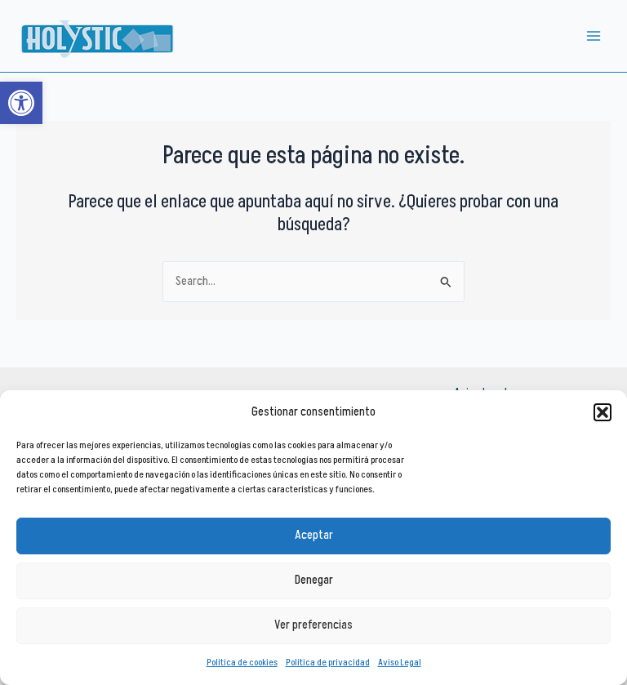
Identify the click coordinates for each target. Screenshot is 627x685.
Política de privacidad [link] (328, 662)
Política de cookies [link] (242, 662)
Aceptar (314, 535)
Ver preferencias (313, 625)
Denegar (314, 580)
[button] (602, 412)
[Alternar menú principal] (593, 36)
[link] (21, 103)
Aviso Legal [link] (399, 662)
